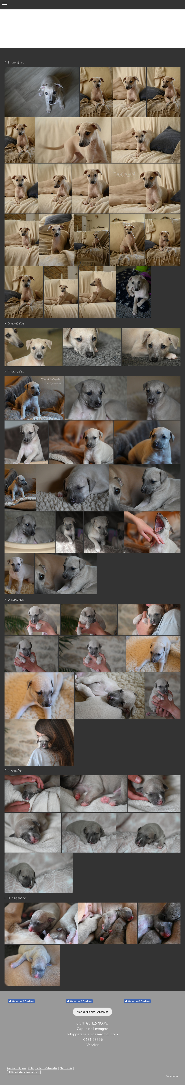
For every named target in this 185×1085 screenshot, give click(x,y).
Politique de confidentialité (42, 1068)
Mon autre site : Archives (92, 1012)
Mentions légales (16, 1068)
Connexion (172, 1076)
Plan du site (66, 1068)
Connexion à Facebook (21, 1001)
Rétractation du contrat (24, 1072)
